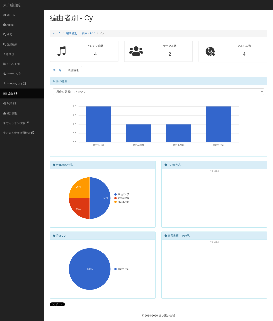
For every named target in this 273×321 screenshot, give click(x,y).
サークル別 (12, 73)
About (8, 24)
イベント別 (11, 63)
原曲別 (8, 54)
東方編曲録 (12, 5)
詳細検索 (10, 44)
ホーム (9, 15)
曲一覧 (57, 70)
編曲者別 (11, 93)
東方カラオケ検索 (16, 123)
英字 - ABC (88, 33)
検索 (7, 34)
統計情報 (10, 113)
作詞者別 (10, 103)
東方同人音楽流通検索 (18, 132)
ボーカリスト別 (14, 83)
